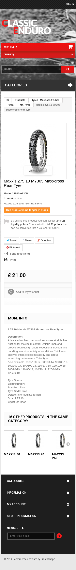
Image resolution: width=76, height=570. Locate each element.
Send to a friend (20, 253)
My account (16, 504)
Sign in (70, 4)
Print (13, 259)
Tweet (11, 240)
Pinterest (13, 247)
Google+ (44, 240)
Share (26, 240)
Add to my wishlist (27, 291)
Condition (10, 198)
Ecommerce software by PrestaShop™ (34, 559)
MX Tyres (25, 105)
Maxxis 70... (37, 454)
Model (8, 193)
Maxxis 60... (13, 454)
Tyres (10, 105)
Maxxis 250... (58, 456)
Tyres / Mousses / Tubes (45, 100)
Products (20, 100)
